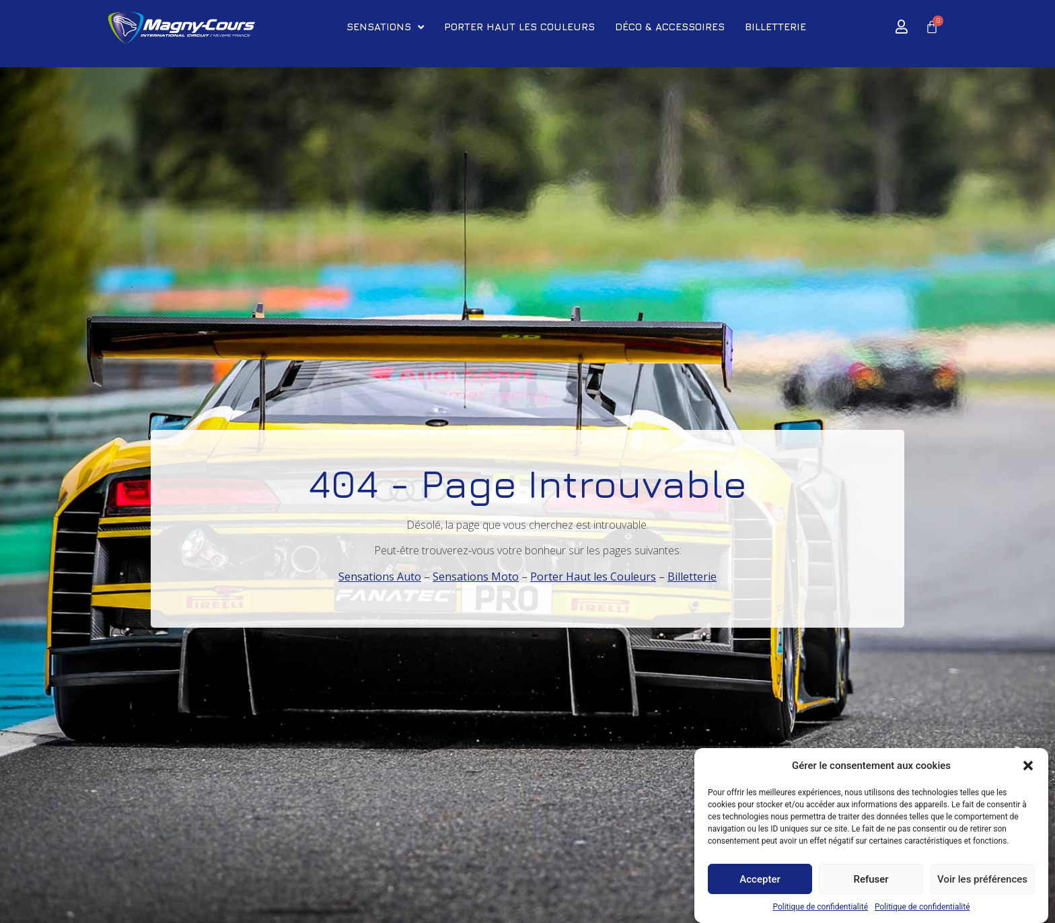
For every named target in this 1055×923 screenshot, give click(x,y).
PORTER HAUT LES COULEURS (519, 26)
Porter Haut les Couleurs (593, 576)
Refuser (870, 879)
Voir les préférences (982, 879)
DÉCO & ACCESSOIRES (670, 26)
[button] (1028, 766)
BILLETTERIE (775, 26)
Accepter (759, 879)
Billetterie (692, 576)
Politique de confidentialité (820, 907)
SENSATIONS (385, 27)
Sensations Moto (476, 576)
